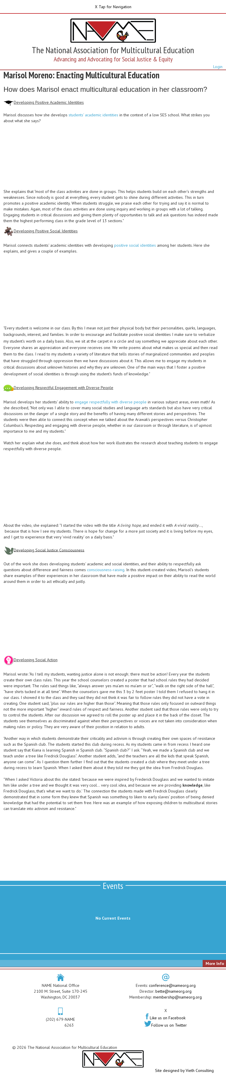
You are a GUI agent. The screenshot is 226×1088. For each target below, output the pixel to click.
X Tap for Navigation (113, 6)
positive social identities (135, 245)
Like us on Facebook (165, 1017)
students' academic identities (93, 115)
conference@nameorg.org (172, 985)
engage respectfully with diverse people (111, 402)
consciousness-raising (105, 569)
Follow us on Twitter (165, 1025)
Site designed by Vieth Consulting (184, 1070)
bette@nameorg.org (173, 991)
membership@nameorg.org (177, 997)
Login (217, 66)
